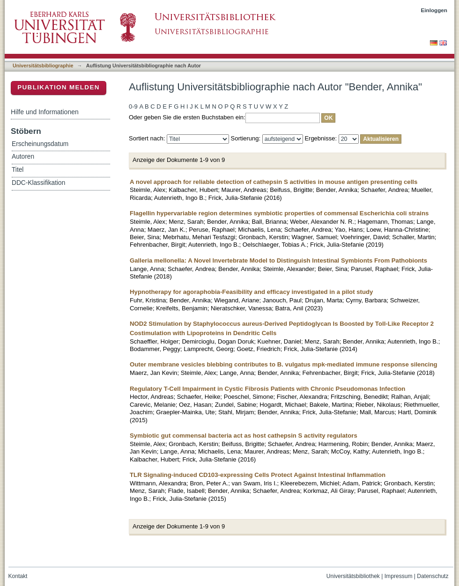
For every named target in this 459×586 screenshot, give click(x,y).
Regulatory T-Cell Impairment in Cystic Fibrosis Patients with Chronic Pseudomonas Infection (267, 388)
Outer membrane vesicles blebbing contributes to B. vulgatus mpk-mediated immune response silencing (283, 364)
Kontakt (18, 576)
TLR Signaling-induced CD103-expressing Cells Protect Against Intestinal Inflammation (257, 474)
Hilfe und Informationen (45, 112)
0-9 (133, 106)
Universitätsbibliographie (43, 65)
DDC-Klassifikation (38, 182)
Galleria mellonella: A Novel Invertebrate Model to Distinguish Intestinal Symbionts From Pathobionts (278, 260)
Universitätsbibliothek (353, 576)
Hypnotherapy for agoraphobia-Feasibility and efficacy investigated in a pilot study (251, 291)
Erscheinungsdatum (40, 143)
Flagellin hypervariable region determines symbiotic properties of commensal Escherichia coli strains (279, 213)
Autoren (23, 156)
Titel (17, 169)
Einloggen (434, 10)
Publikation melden (58, 87)
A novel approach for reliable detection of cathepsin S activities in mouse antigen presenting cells (273, 181)
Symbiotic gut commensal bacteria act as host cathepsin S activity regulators (243, 435)
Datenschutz (432, 576)
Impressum (399, 576)
